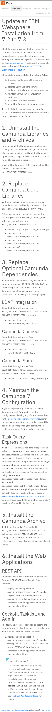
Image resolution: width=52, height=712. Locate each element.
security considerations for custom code (21, 496)
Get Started (6, 8)
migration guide (16, 63)
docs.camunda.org (21, 710)
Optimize (27, 8)
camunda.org (6, 710)
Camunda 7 (17, 8)
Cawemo (36, 8)
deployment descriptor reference (24, 418)
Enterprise (46, 8)
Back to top (46, 710)
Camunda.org (40, 13)
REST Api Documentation (26, 696)
